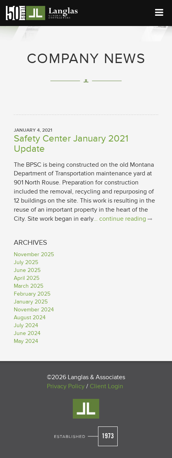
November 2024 (34, 309)
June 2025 (27, 270)
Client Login (106, 386)
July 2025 (26, 262)
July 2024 (26, 325)
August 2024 (30, 317)
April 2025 (26, 278)
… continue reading (122, 219)
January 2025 (31, 301)
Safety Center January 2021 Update (71, 144)
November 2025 (34, 254)
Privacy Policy (66, 386)
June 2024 (27, 333)
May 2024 (26, 341)
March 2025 (28, 286)
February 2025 (32, 293)
